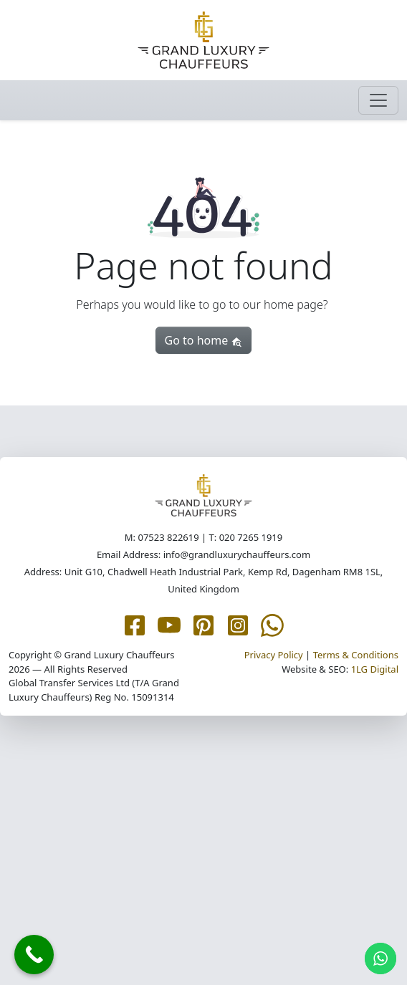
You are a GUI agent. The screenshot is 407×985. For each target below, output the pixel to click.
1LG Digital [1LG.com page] (374, 669)
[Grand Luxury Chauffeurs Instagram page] (237, 625)
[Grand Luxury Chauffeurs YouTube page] (169, 625)
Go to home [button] (204, 340)
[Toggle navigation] (378, 100)
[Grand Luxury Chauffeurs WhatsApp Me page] (272, 625)
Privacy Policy (273, 654)
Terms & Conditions (355, 654)
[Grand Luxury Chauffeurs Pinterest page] (203, 625)
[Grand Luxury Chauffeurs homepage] (203, 40)
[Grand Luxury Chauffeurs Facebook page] (134, 625)
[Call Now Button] (34, 954)
